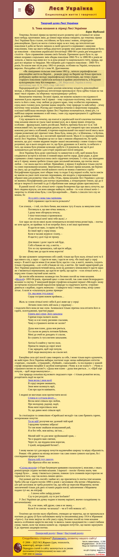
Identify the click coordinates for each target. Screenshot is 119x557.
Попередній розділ (45, 533)
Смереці (38, 554)
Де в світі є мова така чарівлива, (45, 198)
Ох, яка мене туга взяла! (41, 293)
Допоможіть (59, 538)
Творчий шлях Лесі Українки (59, 23)
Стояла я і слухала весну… (42, 398)
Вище (60, 533)
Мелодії (20, 279)
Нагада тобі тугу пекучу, (41, 459)
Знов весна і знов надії (40, 380)
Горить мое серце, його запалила (45, 313)
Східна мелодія (28, 467)
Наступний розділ (74, 533)
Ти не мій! (33, 421)
